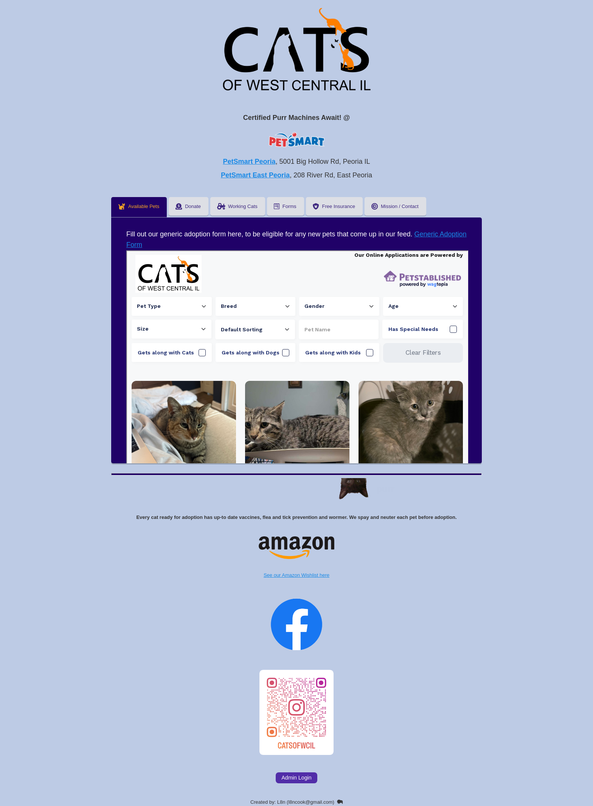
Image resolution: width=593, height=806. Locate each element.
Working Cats (237, 206)
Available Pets (138, 206)
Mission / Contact (395, 206)
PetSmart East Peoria (255, 175)
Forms (285, 206)
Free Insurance (334, 206)
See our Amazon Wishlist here (296, 557)
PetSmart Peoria (249, 161)
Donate (188, 206)
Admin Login (296, 778)
